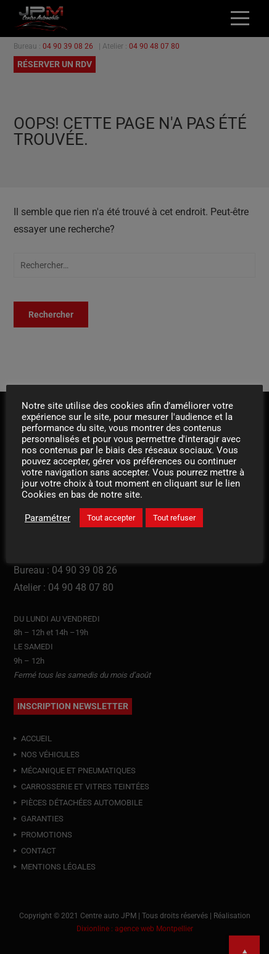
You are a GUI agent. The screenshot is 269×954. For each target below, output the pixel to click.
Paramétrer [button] (47, 518)
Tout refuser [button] (174, 517)
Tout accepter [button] (111, 517)
